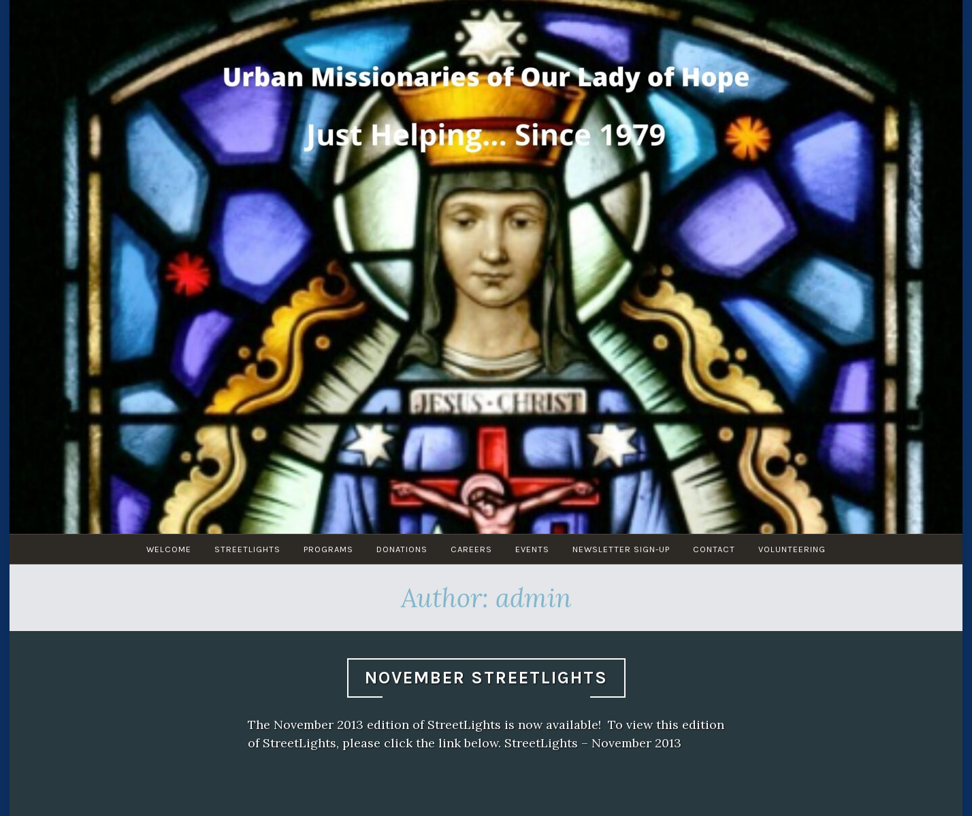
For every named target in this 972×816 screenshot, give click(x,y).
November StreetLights (486, 677)
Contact (714, 549)
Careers (471, 549)
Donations (401, 549)
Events (532, 549)
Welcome (168, 549)
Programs (328, 549)
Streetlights (247, 549)
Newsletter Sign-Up (621, 549)
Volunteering (792, 549)
